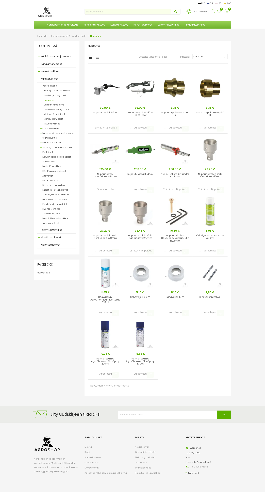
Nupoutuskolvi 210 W (105, 112)
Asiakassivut (141, 446)
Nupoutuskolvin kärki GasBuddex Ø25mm (140, 237)
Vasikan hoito (49, 85)
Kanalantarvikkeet (51, 64)
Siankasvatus (49, 137)
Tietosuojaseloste (145, 457)
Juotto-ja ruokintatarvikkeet (57, 147)
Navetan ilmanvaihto (53, 185)
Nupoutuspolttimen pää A (175, 114)
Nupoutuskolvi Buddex (140, 174)
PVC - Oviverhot (50, 180)
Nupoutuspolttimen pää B (210, 114)
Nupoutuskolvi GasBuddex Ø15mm (105, 175)
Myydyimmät (91, 467)
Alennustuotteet (50, 223)
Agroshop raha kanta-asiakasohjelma (106, 473)
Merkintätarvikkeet (53, 118)
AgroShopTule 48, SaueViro (193, 452)
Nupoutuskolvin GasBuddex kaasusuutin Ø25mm (175, 238)
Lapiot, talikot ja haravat (55, 189)
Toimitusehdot (143, 467)
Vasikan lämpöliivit (54, 104)
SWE (227, 3)
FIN (210, 3)
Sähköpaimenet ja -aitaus (56, 56)
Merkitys (210, 57)
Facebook (193, 473)
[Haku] (132, 12)
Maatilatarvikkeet (51, 237)
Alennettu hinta (93, 457)
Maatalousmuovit (51, 142)
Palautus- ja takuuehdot (148, 473)
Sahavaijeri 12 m (175, 297)
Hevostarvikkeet (50, 71)
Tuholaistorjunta (51, 213)
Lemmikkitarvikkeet (52, 230)
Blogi (87, 452)
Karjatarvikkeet (49, 78)
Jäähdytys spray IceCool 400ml (210, 237)
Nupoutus (49, 100)
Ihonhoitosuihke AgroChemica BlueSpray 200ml (105, 361)
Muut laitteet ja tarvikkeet (55, 218)
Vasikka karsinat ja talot (56, 109)
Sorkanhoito (49, 161)
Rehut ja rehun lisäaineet (57, 90)
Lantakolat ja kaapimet (54, 199)
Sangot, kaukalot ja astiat (55, 194)
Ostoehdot (141, 462)
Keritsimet (47, 152)
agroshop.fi (44, 272)
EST (201, 3)
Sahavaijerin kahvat (210, 297)
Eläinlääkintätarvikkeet (54, 171)
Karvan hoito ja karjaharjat (56, 156)
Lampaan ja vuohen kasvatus (58, 133)
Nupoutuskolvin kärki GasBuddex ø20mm (105, 237)
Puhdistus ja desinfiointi (54, 204)
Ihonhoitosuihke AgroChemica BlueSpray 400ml (140, 361)
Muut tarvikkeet (52, 123)
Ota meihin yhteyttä (145, 452)
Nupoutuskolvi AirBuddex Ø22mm (175, 175)
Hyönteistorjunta (51, 208)
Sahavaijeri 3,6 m (140, 297)
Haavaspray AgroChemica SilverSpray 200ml (105, 299)
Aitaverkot (47, 175)
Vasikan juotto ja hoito (56, 95)
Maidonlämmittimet (54, 114)
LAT (218, 3)
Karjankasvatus (50, 128)
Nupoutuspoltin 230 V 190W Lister (140, 114)
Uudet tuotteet (92, 462)
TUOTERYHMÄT (48, 46)
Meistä (88, 446)
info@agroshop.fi (201, 462)
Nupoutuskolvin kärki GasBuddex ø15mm (210, 175)
